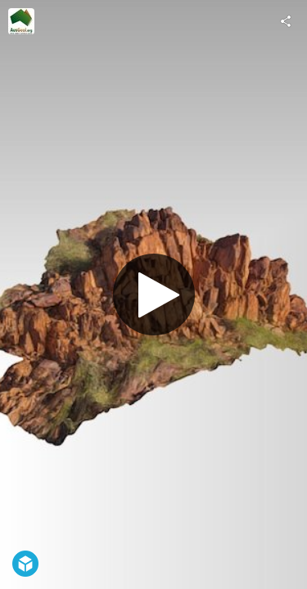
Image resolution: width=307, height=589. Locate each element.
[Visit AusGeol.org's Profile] (21, 21)
